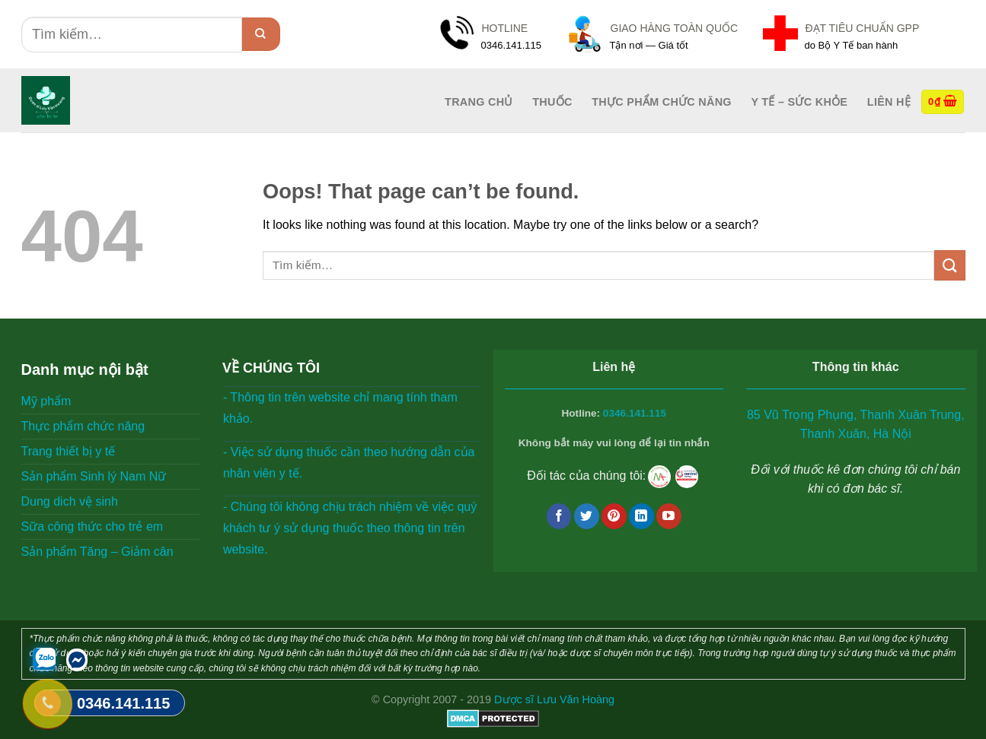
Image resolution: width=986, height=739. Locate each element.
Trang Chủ (479, 102)
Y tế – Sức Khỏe (799, 102)
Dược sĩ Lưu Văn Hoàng (554, 699)
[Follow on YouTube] (668, 516)
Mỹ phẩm (46, 401)
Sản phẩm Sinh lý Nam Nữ (94, 476)
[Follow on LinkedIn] (641, 516)
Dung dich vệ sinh (69, 501)
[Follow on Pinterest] (614, 516)
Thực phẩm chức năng (662, 102)
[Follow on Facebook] (559, 516)
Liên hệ (889, 102)
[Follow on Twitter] (586, 516)
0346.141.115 (634, 413)
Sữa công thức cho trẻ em (92, 526)
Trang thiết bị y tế (68, 451)
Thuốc (552, 102)
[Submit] (261, 34)
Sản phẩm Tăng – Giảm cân (97, 551)
